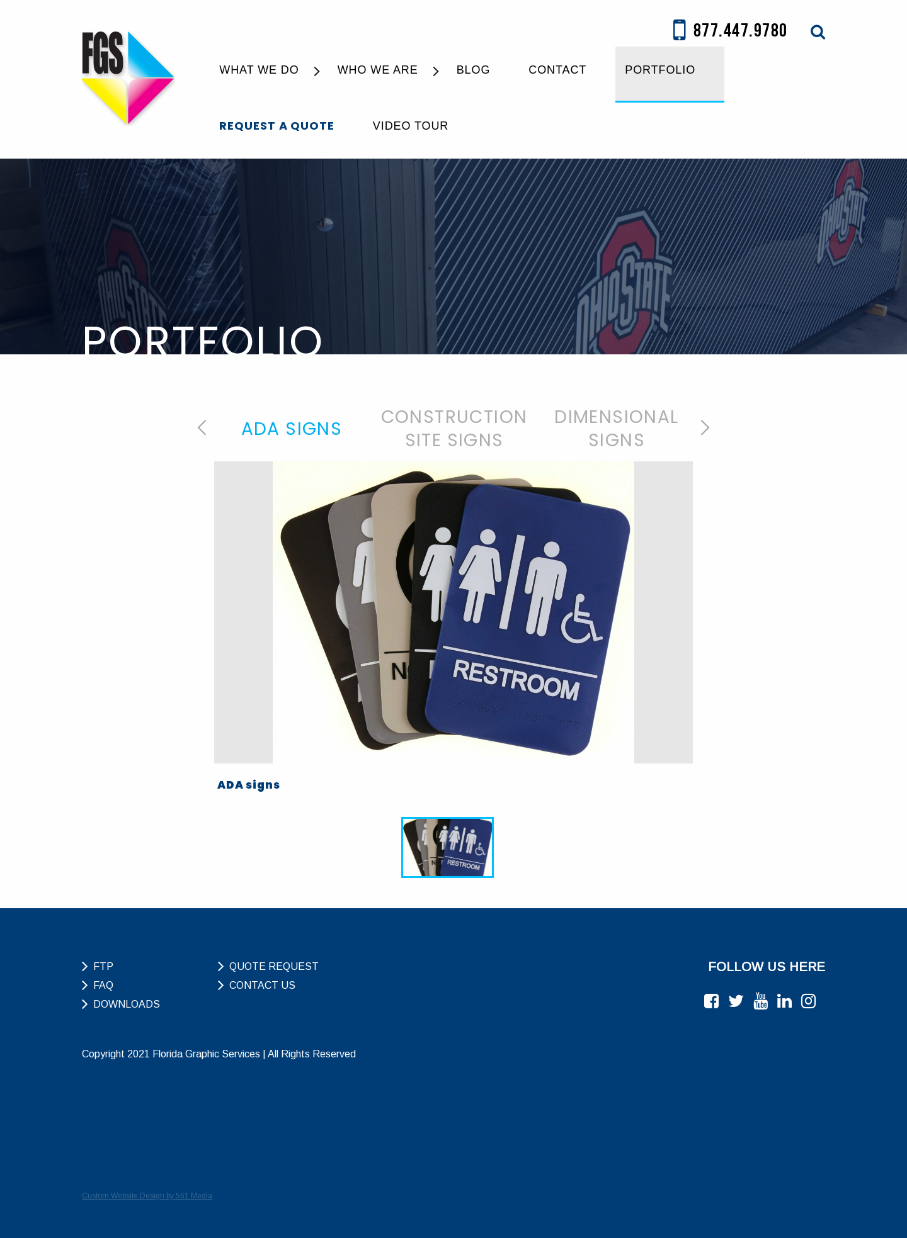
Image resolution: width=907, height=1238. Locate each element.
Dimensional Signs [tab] (616, 428)
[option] (291, 428)
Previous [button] (202, 427)
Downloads (126, 1004)
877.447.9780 (730, 31)
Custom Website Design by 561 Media (147, 1195)
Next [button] (705, 427)
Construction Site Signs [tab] (454, 428)
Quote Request (274, 966)
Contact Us (262, 985)
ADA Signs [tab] (292, 429)
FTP (103, 966)
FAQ (103, 985)
